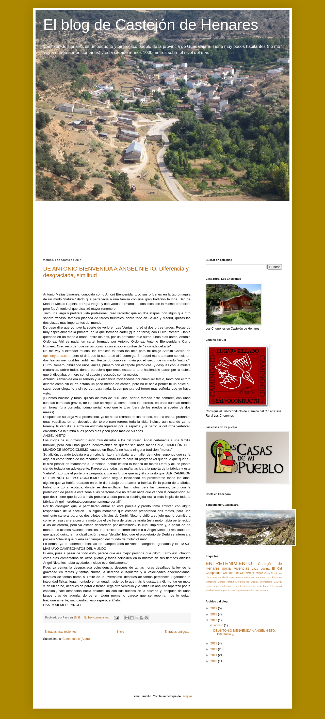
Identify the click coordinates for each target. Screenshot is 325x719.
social (227, 568)
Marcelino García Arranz (220, 581)
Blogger (187, 696)
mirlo (220, 590)
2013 (214, 643)
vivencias (241, 568)
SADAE (277, 581)
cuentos (239, 586)
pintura (242, 590)
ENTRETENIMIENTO (229, 563)
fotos (272, 586)
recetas (250, 590)
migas (259, 572)
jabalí (279, 586)
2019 (214, 608)
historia (250, 572)
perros (234, 590)
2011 (214, 655)
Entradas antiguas (177, 631)
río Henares (261, 590)
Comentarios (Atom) (76, 639)
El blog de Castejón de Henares (150, 24)
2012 (214, 649)
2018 (214, 614)
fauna (266, 586)
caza (255, 568)
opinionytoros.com (56, 356)
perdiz (226, 590)
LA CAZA (260, 577)
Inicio (120, 631)
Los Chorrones (274, 577)
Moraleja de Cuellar (246, 581)
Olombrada (266, 581)
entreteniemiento (253, 586)
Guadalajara (236, 577)
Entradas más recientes (60, 631)
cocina (265, 568)
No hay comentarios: (97, 617)
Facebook (223, 577)
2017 (214, 620)
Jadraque (248, 577)
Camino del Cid (234, 573)
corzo (231, 586)
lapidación (211, 590)
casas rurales (220, 586)
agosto (219, 625)
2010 (214, 661)
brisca (209, 586)
